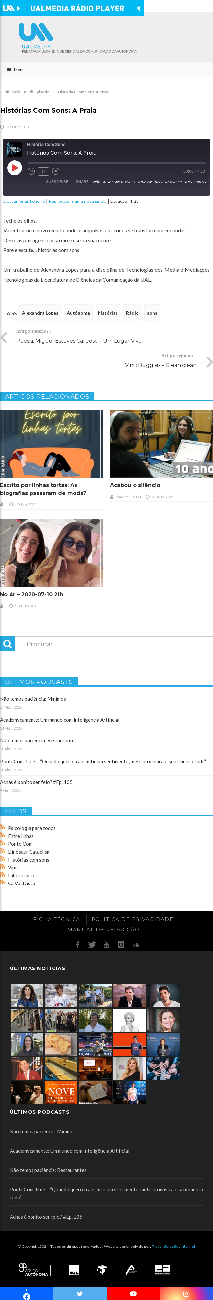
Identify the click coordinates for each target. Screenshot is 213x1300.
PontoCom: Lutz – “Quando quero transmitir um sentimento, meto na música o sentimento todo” (103, 761)
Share (82, 181)
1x (43, 171)
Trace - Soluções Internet (173, 1246)
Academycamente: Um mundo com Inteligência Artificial (59, 720)
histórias (108, 313)
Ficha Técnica (56, 919)
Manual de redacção (103, 930)
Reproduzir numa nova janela (78, 201)
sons (152, 313)
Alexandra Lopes (40, 313)
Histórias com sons (28, 860)
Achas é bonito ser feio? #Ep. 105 (36, 782)
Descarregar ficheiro (24, 201)
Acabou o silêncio (135, 485)
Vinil (13, 867)
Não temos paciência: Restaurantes (38, 740)
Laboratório (21, 875)
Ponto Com (20, 844)
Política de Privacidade (133, 919)
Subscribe (57, 181)
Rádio (132, 313)
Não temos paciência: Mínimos (33, 699)
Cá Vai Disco (21, 883)
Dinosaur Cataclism (29, 852)
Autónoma (78, 313)
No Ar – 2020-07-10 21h (31, 594)
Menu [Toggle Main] (16, 69)
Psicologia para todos (32, 828)
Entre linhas (21, 836)
